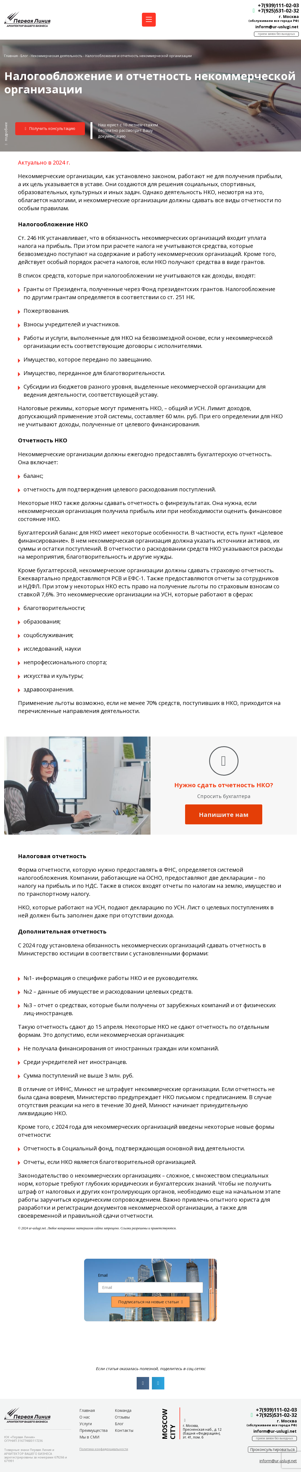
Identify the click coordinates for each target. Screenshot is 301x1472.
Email (103, 1275)
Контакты (124, 1430)
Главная (11, 55)
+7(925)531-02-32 (276, 10)
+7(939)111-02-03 (276, 5)
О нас (84, 1417)
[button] (6, 133)
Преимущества (93, 1430)
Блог (24, 55)
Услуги (85, 1423)
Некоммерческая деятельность (56, 55)
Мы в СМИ (89, 1437)
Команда (123, 1410)
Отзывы (122, 1417)
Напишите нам (223, 814)
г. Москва (287, 16)
